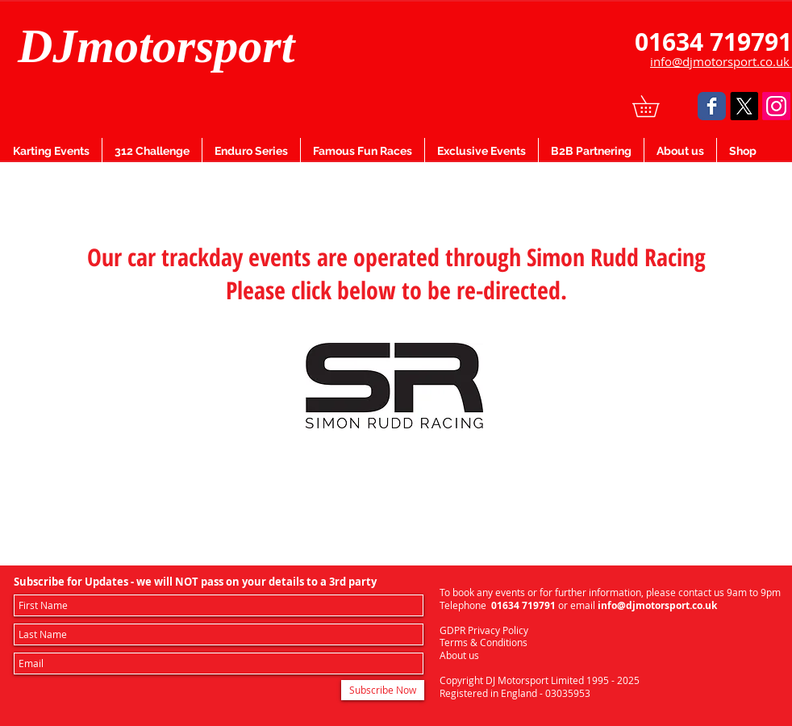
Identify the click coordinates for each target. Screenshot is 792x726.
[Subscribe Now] (382, 690)
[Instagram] (776, 106)
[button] (656, 106)
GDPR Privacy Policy (484, 630)
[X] (744, 106)
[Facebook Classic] (712, 106)
